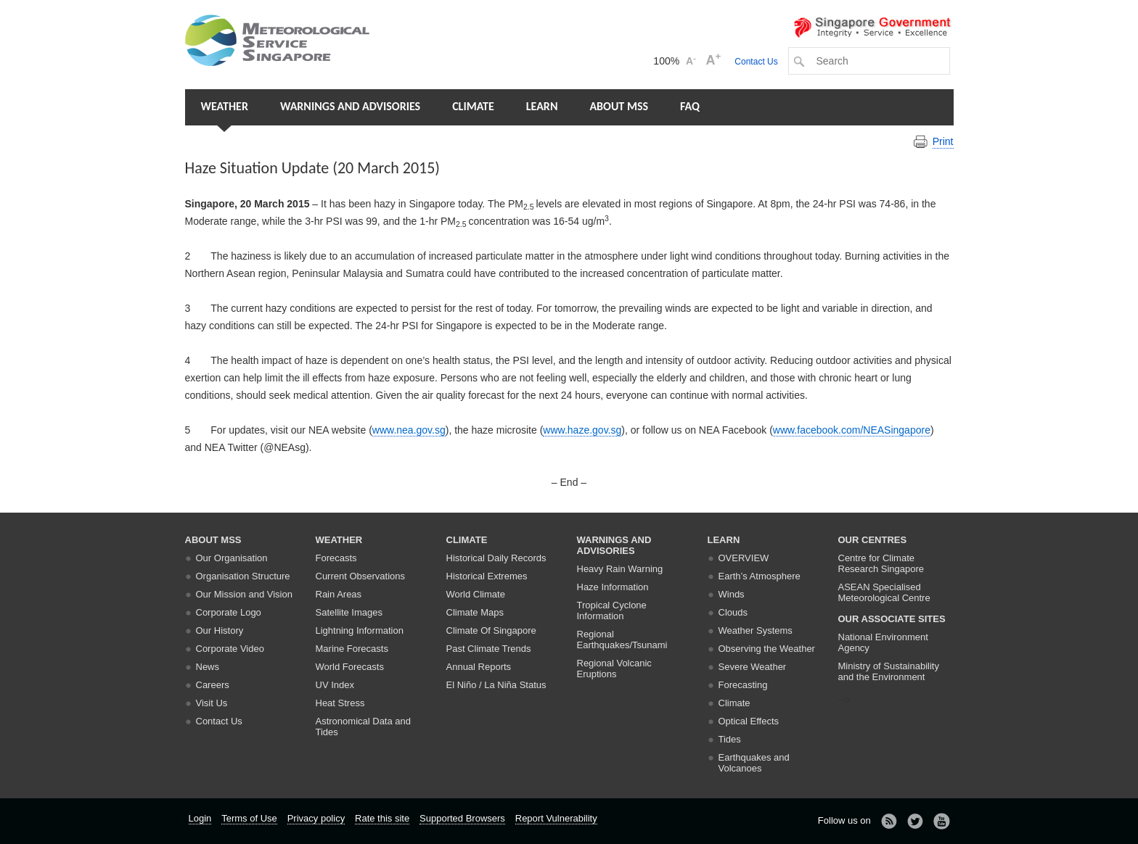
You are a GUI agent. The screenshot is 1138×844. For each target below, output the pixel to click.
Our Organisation (232, 558)
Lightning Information (360, 630)
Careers (212, 684)
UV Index (335, 684)
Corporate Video (230, 648)
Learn (542, 106)
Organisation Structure (243, 576)
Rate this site (382, 818)
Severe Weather (753, 666)
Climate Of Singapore (491, 630)
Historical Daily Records (496, 558)
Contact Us (755, 62)
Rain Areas (339, 594)
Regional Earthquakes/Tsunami (622, 639)
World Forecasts (350, 666)
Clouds (733, 612)
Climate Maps (475, 612)
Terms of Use (249, 818)
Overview (744, 558)
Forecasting (743, 684)
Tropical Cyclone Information (612, 610)
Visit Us (212, 703)
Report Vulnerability (556, 818)
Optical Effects (749, 721)
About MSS (618, 106)
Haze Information (613, 587)
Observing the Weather (767, 648)
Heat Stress (340, 703)
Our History (220, 630)
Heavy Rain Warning (620, 568)
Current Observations (361, 576)
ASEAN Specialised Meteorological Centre (884, 592)
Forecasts (336, 558)
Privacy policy (316, 818)
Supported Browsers (462, 818)
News (208, 666)
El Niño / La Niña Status (496, 684)
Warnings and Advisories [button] (350, 106)
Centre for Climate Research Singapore (881, 563)
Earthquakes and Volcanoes (754, 763)
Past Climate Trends (488, 648)
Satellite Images (349, 612)
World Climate (475, 594)
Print (943, 141)
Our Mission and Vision (244, 594)
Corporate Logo (228, 612)
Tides (730, 739)
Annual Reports (479, 666)
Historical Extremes (487, 576)
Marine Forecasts (352, 648)
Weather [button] (224, 106)
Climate (473, 106)
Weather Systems (756, 630)
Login (200, 818)
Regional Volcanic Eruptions (614, 668)
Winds (732, 594)
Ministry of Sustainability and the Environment (888, 671)
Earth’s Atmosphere (760, 576)
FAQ (690, 106)
